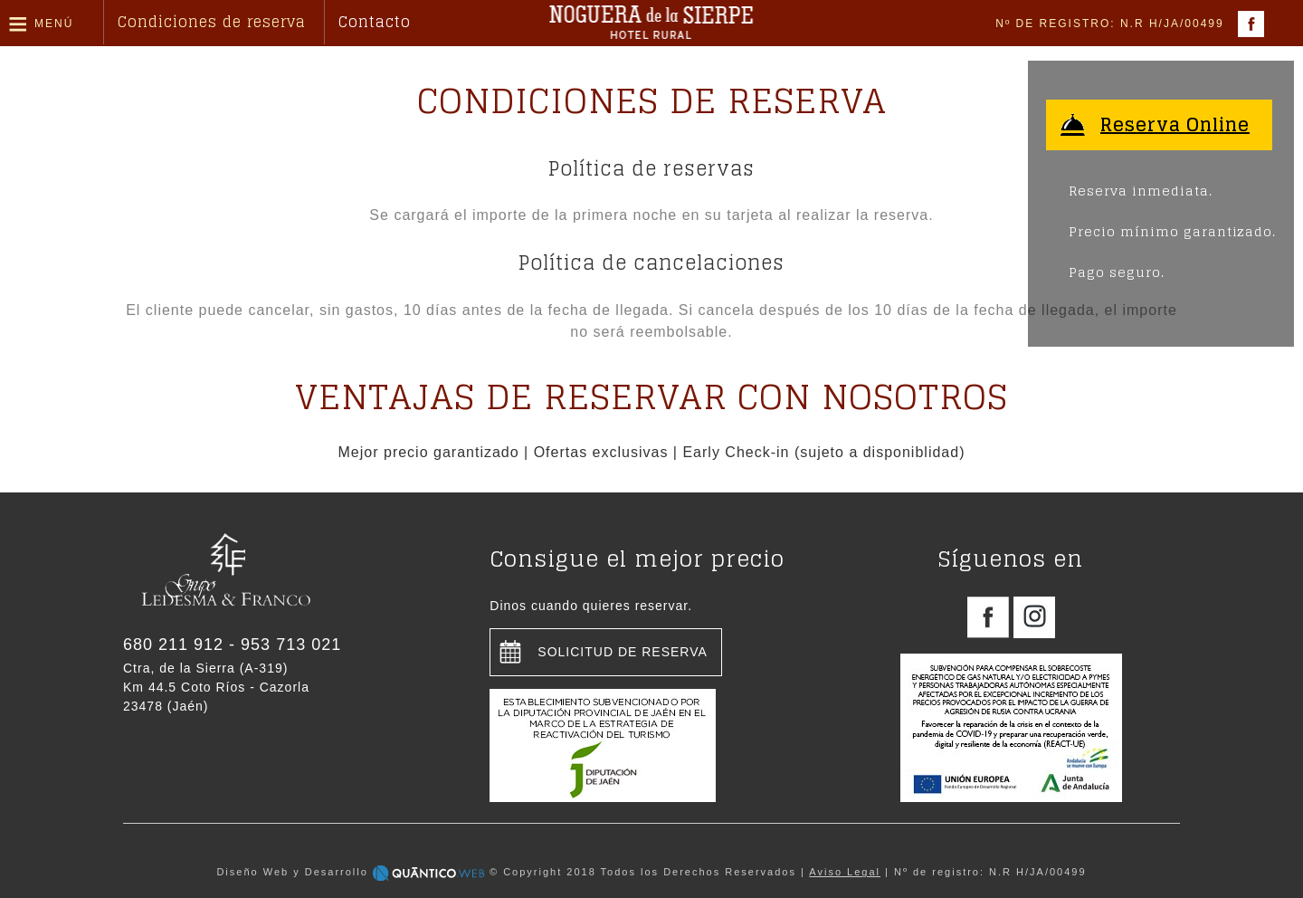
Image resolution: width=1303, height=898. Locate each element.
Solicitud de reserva (622, 652)
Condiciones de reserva (212, 21)
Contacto (374, 21)
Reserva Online (1175, 125)
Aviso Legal (844, 871)
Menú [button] (53, 23)
